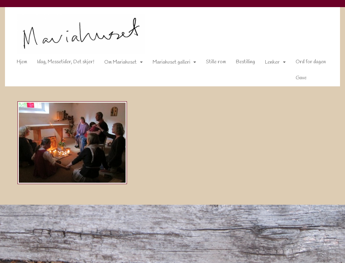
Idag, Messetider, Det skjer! (60, 63)
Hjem (17, 63)
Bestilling (240, 63)
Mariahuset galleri (166, 63)
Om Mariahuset (115, 63)
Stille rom (211, 63)
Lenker (267, 63)
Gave (296, 79)
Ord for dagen (306, 63)
